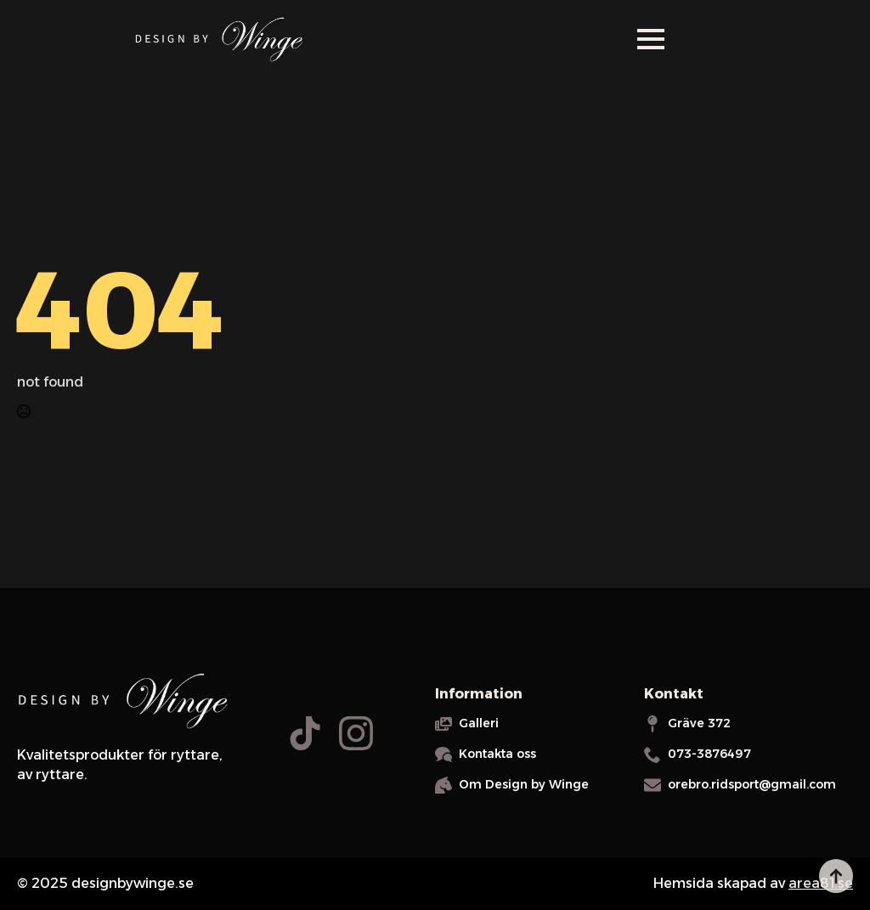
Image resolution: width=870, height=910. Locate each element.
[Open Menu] (650, 39)
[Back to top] (836, 876)
